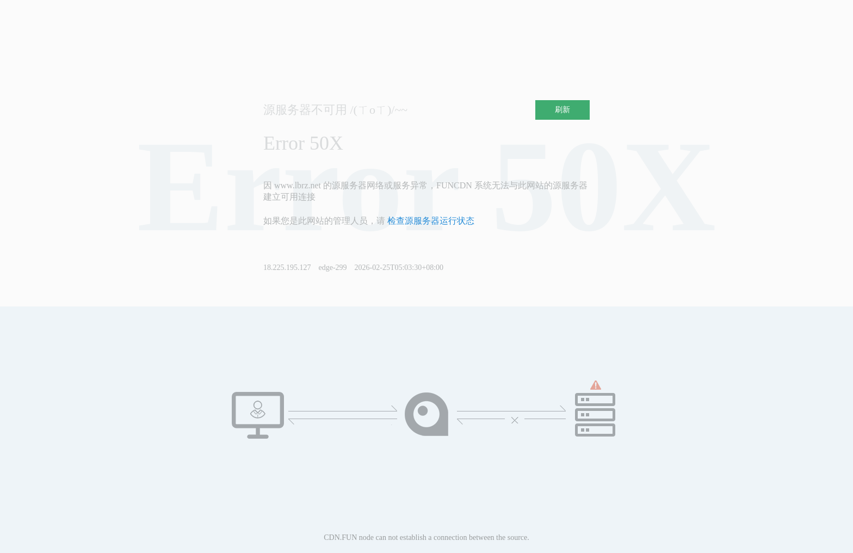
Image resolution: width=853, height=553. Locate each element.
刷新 (562, 110)
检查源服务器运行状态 (430, 220)
